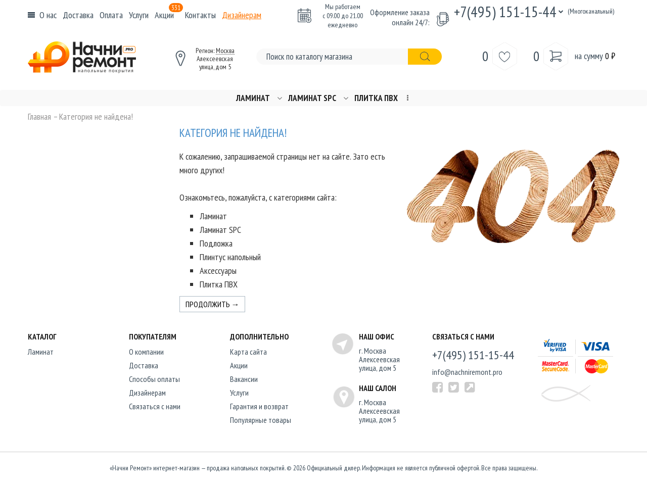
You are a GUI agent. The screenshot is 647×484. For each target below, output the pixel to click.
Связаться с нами (154, 406)
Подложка (216, 243)
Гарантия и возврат (259, 406)
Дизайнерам (241, 15)
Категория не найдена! (96, 117)
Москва (225, 50)
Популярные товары (260, 420)
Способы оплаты (154, 379)
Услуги (139, 15)
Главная (39, 117)
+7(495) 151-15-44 (505, 11)
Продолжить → (213, 304)
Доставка (78, 15)
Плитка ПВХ (376, 98)
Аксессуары (218, 270)
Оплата (111, 15)
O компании (146, 352)
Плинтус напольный (230, 257)
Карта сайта (248, 352)
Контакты (200, 15)
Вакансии (244, 379)
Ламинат (253, 98)
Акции (169, 15)
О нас (48, 15)
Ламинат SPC (312, 98)
